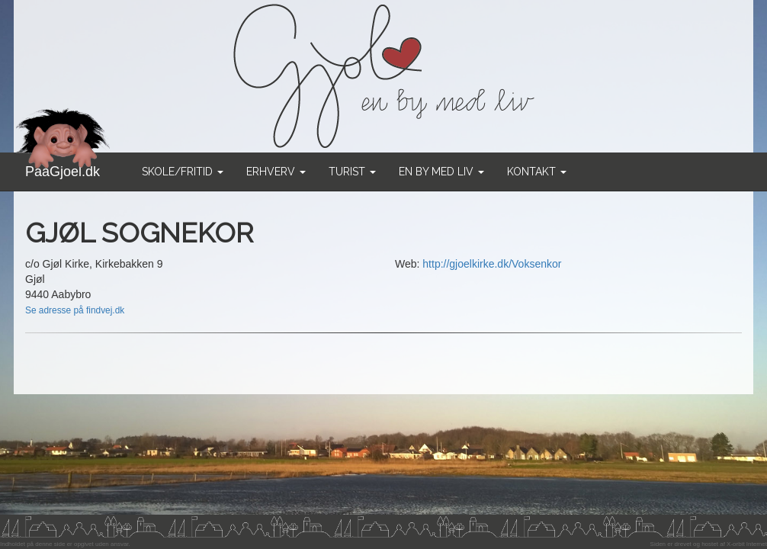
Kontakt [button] (536, 171)
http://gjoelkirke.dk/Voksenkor (491, 264)
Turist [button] (352, 171)
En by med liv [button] (441, 171)
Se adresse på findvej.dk (74, 310)
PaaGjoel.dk (63, 165)
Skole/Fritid (182, 171)
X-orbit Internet (747, 544)
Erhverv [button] (276, 171)
